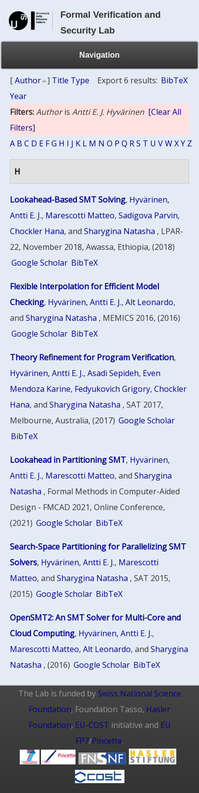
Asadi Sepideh (113, 373)
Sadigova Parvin (148, 215)
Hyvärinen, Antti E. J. (84, 302)
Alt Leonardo (149, 302)
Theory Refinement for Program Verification (92, 357)
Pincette (107, 740)
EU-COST (92, 725)
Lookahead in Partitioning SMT (68, 459)
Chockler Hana (37, 231)
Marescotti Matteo (80, 215)
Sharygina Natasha (119, 231)
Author (28, 80)
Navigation (100, 55)
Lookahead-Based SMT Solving (67, 199)
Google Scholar (39, 262)
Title (60, 80)
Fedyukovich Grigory (112, 388)
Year (18, 96)
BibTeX (174, 80)
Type (80, 80)
